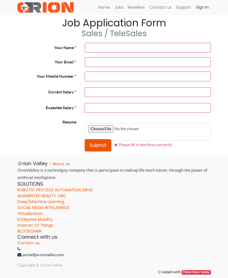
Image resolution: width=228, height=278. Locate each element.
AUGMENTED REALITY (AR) (41, 196)
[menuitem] (104, 7)
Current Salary (61, 92)
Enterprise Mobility (35, 219)
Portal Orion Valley (196, 272)
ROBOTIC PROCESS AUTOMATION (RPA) (55, 190)
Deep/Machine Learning (40, 202)
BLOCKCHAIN (29, 231)
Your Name (64, 47)
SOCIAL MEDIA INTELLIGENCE (43, 207)
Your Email (64, 62)
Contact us (28, 243)
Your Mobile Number (55, 76)
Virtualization (30, 213)
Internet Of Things (35, 225)
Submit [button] (98, 145)
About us (61, 164)
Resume (69, 122)
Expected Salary (60, 107)
